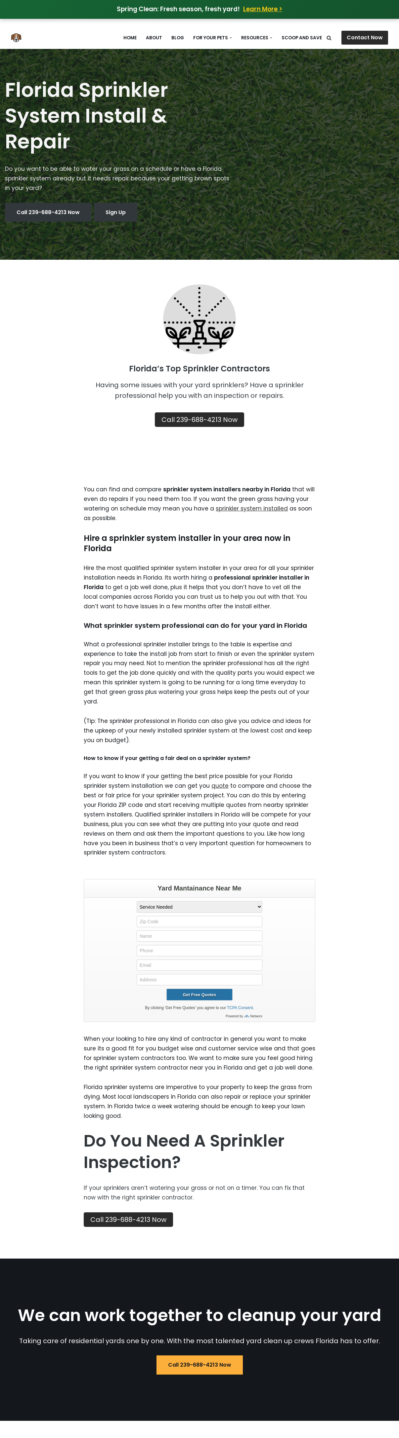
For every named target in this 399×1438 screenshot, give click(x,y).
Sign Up (116, 212)
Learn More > (263, 9)
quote (220, 786)
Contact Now (365, 37)
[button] (231, 38)
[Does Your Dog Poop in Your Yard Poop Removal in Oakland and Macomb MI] (18, 37)
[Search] (329, 37)
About (154, 38)
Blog (177, 38)
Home (130, 38)
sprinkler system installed (252, 508)
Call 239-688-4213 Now (48, 212)
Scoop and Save (302, 38)
